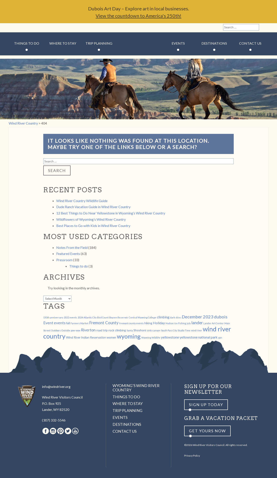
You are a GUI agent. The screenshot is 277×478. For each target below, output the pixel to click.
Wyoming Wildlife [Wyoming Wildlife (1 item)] (150, 337)
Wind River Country (138, 56)
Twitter (35, 27)
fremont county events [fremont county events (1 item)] (131, 323)
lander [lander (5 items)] (197, 322)
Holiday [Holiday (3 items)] (159, 323)
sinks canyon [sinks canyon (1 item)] (153, 330)
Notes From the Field (72, 247)
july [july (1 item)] (189, 323)
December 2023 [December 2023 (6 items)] (197, 316)
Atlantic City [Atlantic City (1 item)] (90, 317)
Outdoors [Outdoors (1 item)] (56, 330)
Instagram (21, 27)
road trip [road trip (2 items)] (102, 330)
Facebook (13, 27)
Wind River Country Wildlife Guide (82, 201)
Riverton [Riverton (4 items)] (88, 330)
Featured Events (68, 253)
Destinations (214, 43)
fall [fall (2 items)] (68, 323)
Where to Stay (62, 43)
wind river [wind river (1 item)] (196, 330)
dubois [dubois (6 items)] (220, 316)
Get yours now (207, 430)
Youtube (43, 27)
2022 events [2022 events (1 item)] (70, 317)
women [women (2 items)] (111, 337)
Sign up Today (206, 404)
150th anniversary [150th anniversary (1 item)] (53, 317)
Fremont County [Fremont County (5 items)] (104, 322)
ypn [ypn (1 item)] (220, 337)
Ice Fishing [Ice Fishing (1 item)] (180, 323)
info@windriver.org (56, 386)
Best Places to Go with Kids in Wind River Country (93, 226)
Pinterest (28, 27)
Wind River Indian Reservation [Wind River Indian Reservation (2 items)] (86, 337)
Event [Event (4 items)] (48, 323)
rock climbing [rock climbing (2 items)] (117, 330)
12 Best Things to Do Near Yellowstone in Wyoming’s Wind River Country (110, 213)
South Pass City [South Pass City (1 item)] (169, 330)
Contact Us (250, 43)
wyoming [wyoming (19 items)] (129, 336)
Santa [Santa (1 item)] (130, 330)
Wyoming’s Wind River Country (136, 387)
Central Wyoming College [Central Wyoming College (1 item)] (142, 317)
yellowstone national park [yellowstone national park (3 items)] (198, 337)
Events (178, 43)
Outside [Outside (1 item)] (65, 330)
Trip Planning (98, 43)
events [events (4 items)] (60, 323)
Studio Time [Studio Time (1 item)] (184, 330)
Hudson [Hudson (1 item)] (170, 323)
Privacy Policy (192, 455)
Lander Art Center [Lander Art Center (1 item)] (213, 323)
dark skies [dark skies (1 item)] (175, 317)
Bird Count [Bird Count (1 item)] (103, 317)
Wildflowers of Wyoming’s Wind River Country (91, 219)
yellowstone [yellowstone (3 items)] (170, 337)
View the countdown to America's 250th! (138, 16)
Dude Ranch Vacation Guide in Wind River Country (93, 207)
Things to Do (26, 43)
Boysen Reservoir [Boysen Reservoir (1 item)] (118, 317)
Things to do (78, 266)
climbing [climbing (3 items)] (163, 317)
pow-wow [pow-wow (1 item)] (75, 330)
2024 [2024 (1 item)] (80, 317)
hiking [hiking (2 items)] (148, 323)
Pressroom (64, 260)
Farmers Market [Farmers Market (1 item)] (80, 323)
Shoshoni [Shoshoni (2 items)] (140, 330)
